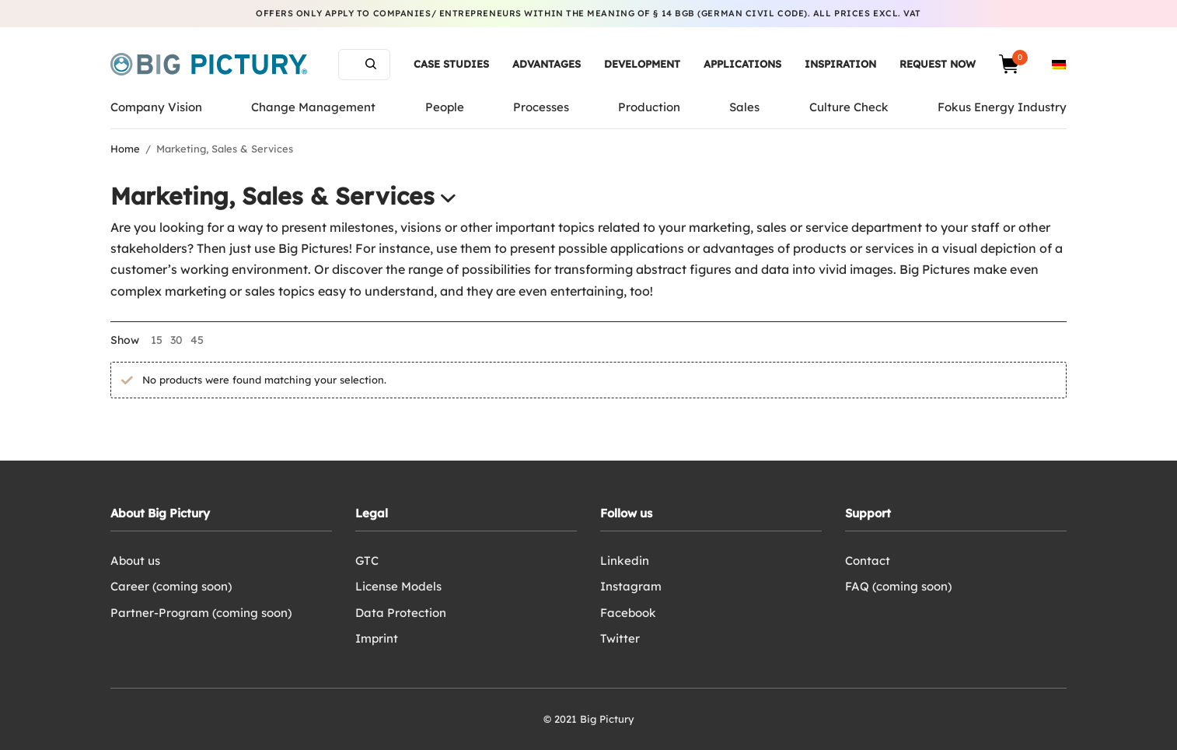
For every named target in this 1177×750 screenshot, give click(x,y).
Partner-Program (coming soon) (201, 612)
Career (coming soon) (171, 586)
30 (176, 340)
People (444, 107)
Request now (937, 64)
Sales (744, 107)
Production (649, 107)
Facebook (628, 612)
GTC (367, 560)
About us (135, 560)
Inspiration (840, 64)
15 (156, 340)
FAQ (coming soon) (898, 586)
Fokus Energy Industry (1002, 107)
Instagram (631, 586)
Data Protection (400, 612)
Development (642, 64)
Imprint (376, 638)
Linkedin (624, 560)
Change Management (313, 107)
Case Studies (451, 64)
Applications (742, 64)
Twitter (620, 638)
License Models (398, 586)
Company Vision (156, 107)
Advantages (546, 64)
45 (197, 340)
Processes (541, 107)
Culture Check (849, 107)
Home (125, 148)
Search (370, 64)
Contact (867, 560)
